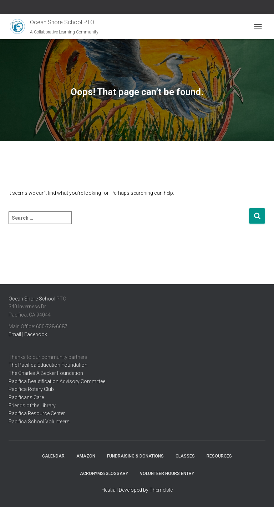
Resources (219, 456)
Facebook (35, 334)
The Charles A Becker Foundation (46, 373)
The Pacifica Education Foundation (48, 365)
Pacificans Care (26, 397)
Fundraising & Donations (135, 456)
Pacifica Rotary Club (31, 389)
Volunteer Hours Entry (167, 473)
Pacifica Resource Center (37, 413)
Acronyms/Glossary (104, 473)
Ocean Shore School (32, 299)
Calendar (53, 456)
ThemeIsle (161, 490)
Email (15, 334)
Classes (185, 456)
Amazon (85, 456)
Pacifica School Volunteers (39, 421)
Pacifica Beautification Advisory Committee (57, 381)
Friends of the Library (32, 405)
